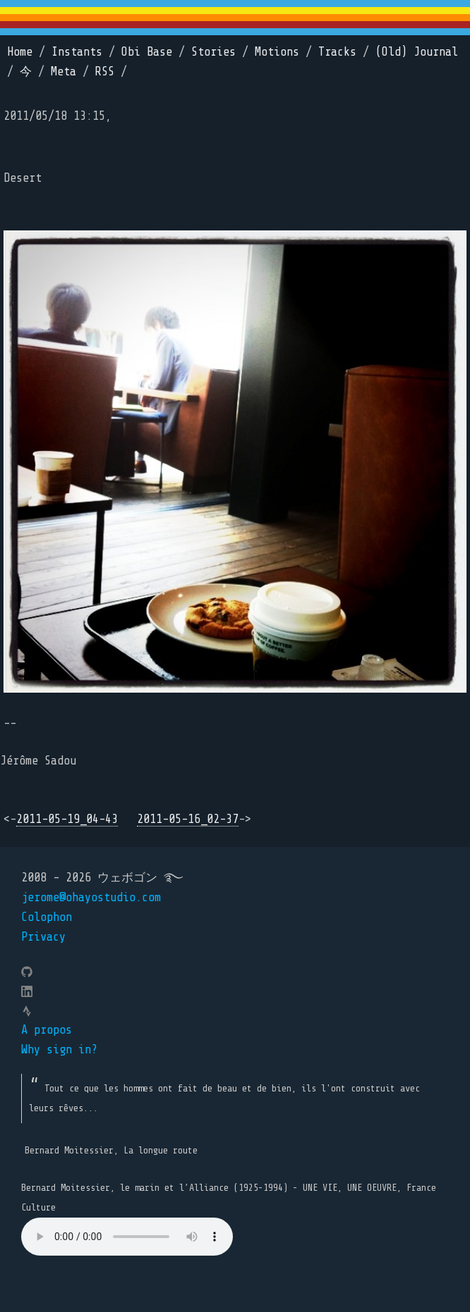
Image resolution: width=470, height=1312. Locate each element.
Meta (63, 71)
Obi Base (146, 51)
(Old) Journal (416, 51)
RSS (104, 71)
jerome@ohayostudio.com (91, 897)
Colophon (46, 917)
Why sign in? (59, 1049)
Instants (77, 51)
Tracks (337, 51)
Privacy (43, 936)
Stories (213, 51)
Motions (277, 51)
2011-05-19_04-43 (67, 819)
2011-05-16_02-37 (188, 819)
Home (19, 51)
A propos (46, 1029)
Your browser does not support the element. (127, 1237)
